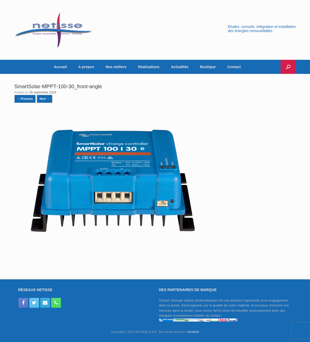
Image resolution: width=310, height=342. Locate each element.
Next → (45, 98)
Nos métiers (116, 67)
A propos (86, 67)
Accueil (60, 67)
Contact (234, 67)
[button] (288, 67)
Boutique (208, 67)
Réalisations (148, 67)
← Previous (25, 98)
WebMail (193, 331)
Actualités (180, 67)
